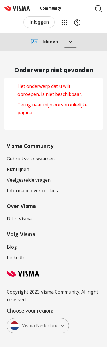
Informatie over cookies (32, 190)
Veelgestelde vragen (29, 180)
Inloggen (39, 22)
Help (77, 22)
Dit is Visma (19, 219)
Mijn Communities (64, 22)
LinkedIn (16, 257)
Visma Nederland (34, 325)
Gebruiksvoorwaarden (31, 159)
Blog (12, 247)
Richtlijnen (18, 169)
